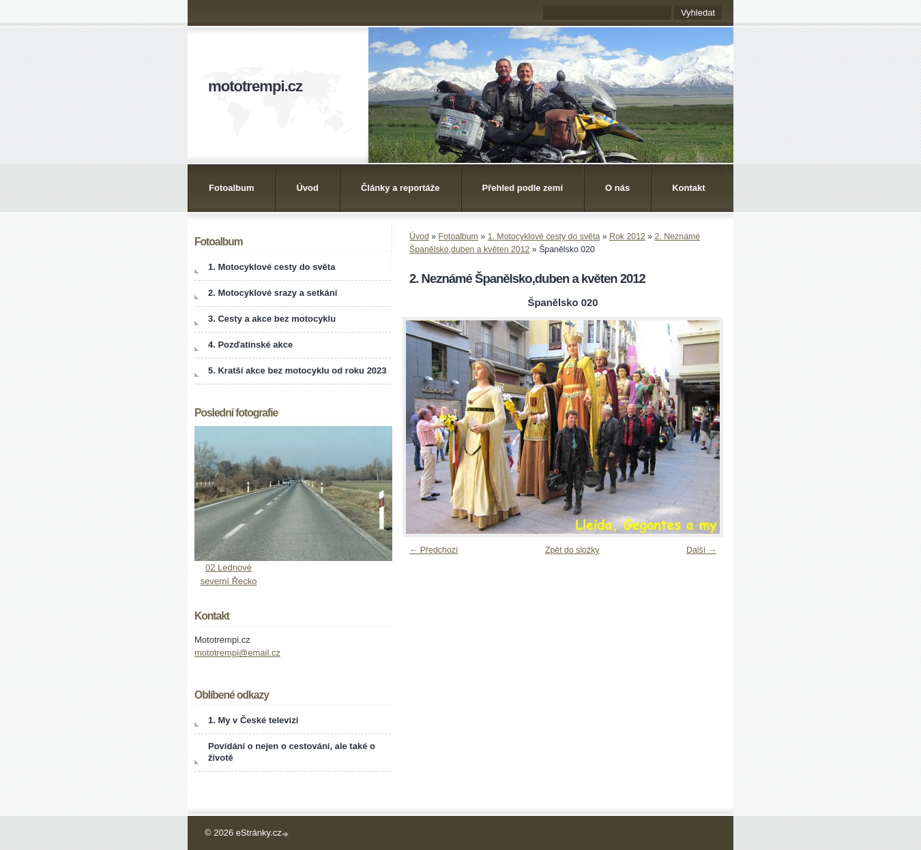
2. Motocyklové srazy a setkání (272, 293)
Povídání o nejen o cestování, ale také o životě (291, 752)
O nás (617, 188)
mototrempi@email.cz (237, 653)
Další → (701, 550)
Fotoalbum (231, 188)
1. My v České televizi (253, 720)
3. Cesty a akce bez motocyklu (272, 319)
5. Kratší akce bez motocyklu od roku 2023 (297, 370)
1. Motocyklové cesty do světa (544, 236)
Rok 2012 (627, 236)
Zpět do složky (572, 550)
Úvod (307, 188)
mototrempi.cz (255, 86)
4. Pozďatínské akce (250, 344)
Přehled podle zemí (522, 188)
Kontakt (688, 188)
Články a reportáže (400, 188)
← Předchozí (433, 550)
